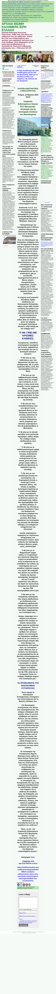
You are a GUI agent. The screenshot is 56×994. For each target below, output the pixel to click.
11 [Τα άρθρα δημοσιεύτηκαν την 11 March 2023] (50, 73)
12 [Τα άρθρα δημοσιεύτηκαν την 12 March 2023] (52, 73)
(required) (22, 915)
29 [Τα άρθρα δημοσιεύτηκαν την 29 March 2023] (45, 77)
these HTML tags (27, 911)
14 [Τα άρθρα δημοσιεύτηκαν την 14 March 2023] (43, 74)
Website (21, 921)
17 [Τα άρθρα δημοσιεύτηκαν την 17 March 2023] (49, 74)
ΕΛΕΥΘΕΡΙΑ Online (29, 863)
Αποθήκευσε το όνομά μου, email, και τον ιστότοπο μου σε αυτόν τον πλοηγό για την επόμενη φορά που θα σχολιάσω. (28, 924)
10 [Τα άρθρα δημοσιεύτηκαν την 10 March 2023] (49, 73)
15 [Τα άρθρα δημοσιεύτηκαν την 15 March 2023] (45, 74)
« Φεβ (42, 78)
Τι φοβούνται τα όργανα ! (35, 66)
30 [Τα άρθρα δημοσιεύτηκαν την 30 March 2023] (47, 77)
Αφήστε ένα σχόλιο (28, 888)
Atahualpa (34, 935)
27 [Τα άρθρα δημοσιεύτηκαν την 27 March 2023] (41, 77)
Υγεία (32, 857)
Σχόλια (52, 36)
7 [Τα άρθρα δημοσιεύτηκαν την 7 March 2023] (43, 73)
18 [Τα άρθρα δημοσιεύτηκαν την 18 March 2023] (50, 74)
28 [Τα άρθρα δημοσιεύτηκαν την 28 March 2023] (43, 77)
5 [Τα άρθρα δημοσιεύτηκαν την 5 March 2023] (52, 71)
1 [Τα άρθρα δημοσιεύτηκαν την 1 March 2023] (45, 71)
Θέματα (47, 36)
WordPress (29, 935)
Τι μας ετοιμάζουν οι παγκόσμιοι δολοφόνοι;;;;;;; (21, 66)
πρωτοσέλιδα (47, 202)
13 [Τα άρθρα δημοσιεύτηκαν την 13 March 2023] (41, 74)
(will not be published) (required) (27, 918)
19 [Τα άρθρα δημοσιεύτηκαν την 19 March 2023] (52, 74)
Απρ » (45, 78)
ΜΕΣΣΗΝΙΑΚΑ (20, 888)
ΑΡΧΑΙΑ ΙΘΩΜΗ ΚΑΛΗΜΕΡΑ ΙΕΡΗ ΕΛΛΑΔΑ (14, 27)
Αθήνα (3, 67)
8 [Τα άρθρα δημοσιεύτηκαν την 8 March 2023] (45, 73)
